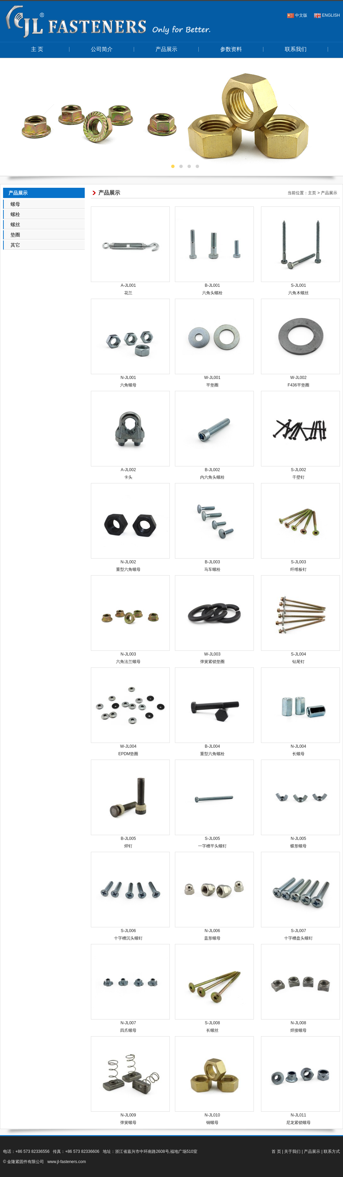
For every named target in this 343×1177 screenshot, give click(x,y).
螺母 (15, 204)
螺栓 (15, 214)
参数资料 (231, 49)
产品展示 (166, 49)
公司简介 (102, 49)
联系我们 (296, 49)
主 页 (37, 49)
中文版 (301, 15)
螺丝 (15, 224)
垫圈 (15, 234)
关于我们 (292, 1151)
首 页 (276, 1151)
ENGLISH (331, 15)
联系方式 (332, 1151)
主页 (312, 192)
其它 (15, 245)
